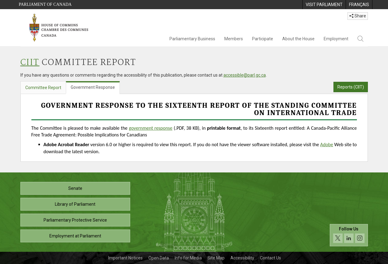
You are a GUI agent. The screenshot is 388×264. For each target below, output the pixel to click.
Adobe (326, 144)
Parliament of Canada (45, 4)
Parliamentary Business (192, 38)
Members (233, 38)
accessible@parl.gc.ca (244, 75)
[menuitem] (324, 4)
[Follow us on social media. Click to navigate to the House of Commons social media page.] (349, 235)
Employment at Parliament (75, 235)
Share (357, 15)
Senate (75, 188)
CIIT (30, 63)
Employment (336, 38)
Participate (262, 38)
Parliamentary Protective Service (75, 220)
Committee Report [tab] (43, 87)
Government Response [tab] (93, 87)
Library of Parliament (75, 204)
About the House (298, 38)
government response (151, 128)
